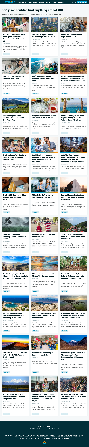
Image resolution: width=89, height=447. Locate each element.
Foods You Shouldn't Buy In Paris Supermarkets (42, 354)
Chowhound (11, 435)
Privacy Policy (47, 426)
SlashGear (74, 436)
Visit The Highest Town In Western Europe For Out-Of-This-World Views (13, 118)
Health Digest (59, 435)
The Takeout (46, 438)
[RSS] (75, 2)
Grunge (52, 435)
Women (58, 438)
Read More (6, 54)
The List (40, 438)
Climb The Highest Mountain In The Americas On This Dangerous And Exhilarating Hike (73, 356)
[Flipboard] (72, 2)
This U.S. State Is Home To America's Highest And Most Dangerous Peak (14, 396)
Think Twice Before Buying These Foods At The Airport (42, 196)
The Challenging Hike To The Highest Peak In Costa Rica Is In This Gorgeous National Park (15, 276)
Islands (81, 435)
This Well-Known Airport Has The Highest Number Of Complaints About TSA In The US (14, 38)
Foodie (24, 435)
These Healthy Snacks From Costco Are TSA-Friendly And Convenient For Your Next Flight (43, 397)
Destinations (22, 2)
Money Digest (27, 436)
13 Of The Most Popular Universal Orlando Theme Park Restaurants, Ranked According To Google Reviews (73, 158)
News (54, 2)
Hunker (75, 435)
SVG (79, 436)
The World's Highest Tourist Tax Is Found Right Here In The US (44, 36)
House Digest (68, 435)
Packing (48, 2)
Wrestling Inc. (65, 438)
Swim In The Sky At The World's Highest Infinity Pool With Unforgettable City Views (73, 118)
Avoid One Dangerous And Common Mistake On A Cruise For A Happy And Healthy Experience (43, 158)
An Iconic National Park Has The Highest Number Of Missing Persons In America (73, 396)
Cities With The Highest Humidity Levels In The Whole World (14, 236)
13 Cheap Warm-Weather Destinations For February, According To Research (13, 315)
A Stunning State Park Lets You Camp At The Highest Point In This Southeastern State (73, 315)
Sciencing (60, 436)
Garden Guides (41, 435)
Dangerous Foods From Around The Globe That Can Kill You (44, 117)
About (40, 426)
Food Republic (31, 435)
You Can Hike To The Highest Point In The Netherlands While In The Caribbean (73, 236)
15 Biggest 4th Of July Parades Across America (43, 235)
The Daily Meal (32, 438)
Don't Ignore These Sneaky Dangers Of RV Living (13, 77)
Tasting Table (23, 438)
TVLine (53, 438)
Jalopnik (9, 436)
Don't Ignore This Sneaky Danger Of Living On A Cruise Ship (43, 78)
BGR (6, 435)
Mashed (21, 436)
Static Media (37, 428)
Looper (15, 436)
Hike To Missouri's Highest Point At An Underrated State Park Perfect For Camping (72, 276)
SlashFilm (67, 436)
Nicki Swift (36, 436)
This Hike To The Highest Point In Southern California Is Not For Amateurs (44, 315)
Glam (47, 435)
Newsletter (82, 2)
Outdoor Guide (44, 436)
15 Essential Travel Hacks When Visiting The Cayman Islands (44, 275)
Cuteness (18, 435)
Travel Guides (32, 2)
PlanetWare (53, 436)
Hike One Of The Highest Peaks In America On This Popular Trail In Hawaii (15, 355)
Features (61, 2)
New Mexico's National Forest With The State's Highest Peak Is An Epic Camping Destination (73, 78)
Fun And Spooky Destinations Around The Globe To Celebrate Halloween (73, 197)
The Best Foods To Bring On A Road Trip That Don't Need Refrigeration (14, 157)
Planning (41, 2)
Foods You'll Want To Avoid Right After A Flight (71, 36)
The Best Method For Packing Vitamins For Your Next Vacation (14, 197)
